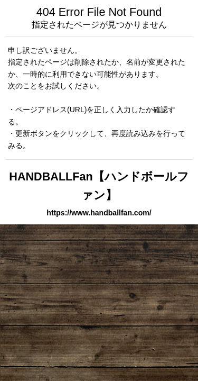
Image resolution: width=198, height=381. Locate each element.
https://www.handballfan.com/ (98, 212)
